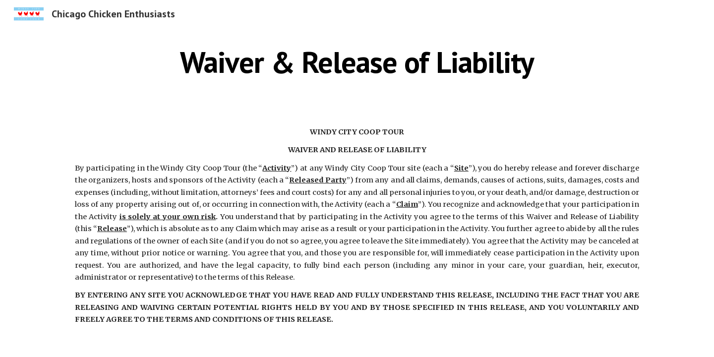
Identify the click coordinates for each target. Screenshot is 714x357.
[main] (357, 62)
